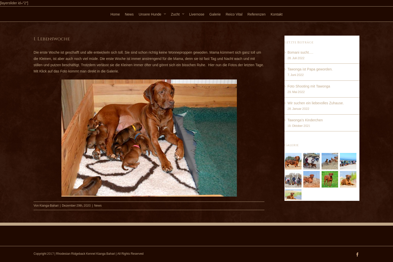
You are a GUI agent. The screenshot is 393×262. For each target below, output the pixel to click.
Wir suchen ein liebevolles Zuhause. (315, 103)
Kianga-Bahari (49, 205)
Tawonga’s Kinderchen (305, 120)
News (98, 205)
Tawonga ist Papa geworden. (310, 69)
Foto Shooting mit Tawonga (308, 86)
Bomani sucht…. (300, 52)
